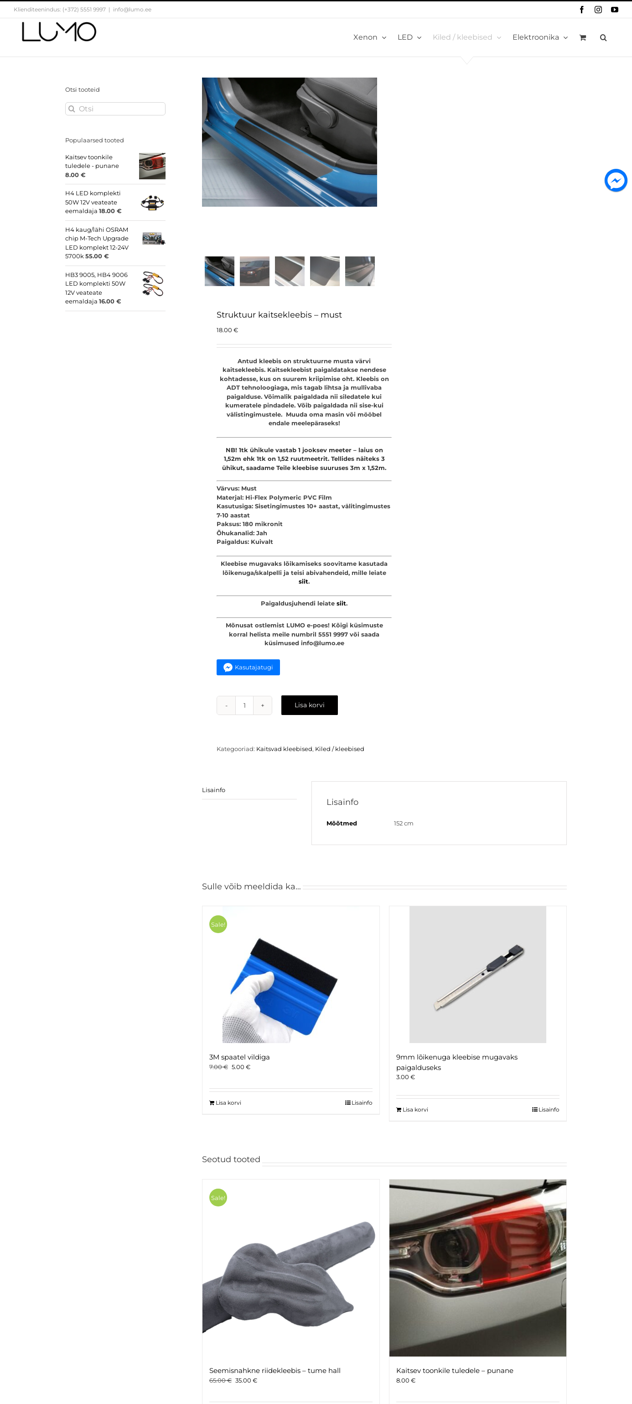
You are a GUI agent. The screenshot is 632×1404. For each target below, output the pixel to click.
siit (303, 584)
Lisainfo (213, 792)
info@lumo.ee (132, 9)
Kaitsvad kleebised (284, 751)
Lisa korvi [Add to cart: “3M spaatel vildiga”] (228, 1105)
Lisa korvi (310, 708)
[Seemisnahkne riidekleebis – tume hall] (290, 1270)
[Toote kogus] (244, 708)
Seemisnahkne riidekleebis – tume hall (275, 1373)
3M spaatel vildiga (239, 1059)
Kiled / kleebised (339, 751)
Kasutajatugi (254, 669)
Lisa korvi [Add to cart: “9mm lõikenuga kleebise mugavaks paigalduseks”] (415, 1112)
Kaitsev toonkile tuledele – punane (454, 1373)
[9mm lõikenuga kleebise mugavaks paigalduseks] (477, 977)
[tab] (249, 793)
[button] (603, 37)
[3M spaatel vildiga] (290, 977)
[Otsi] (115, 108)
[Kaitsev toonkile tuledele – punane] (477, 1270)
